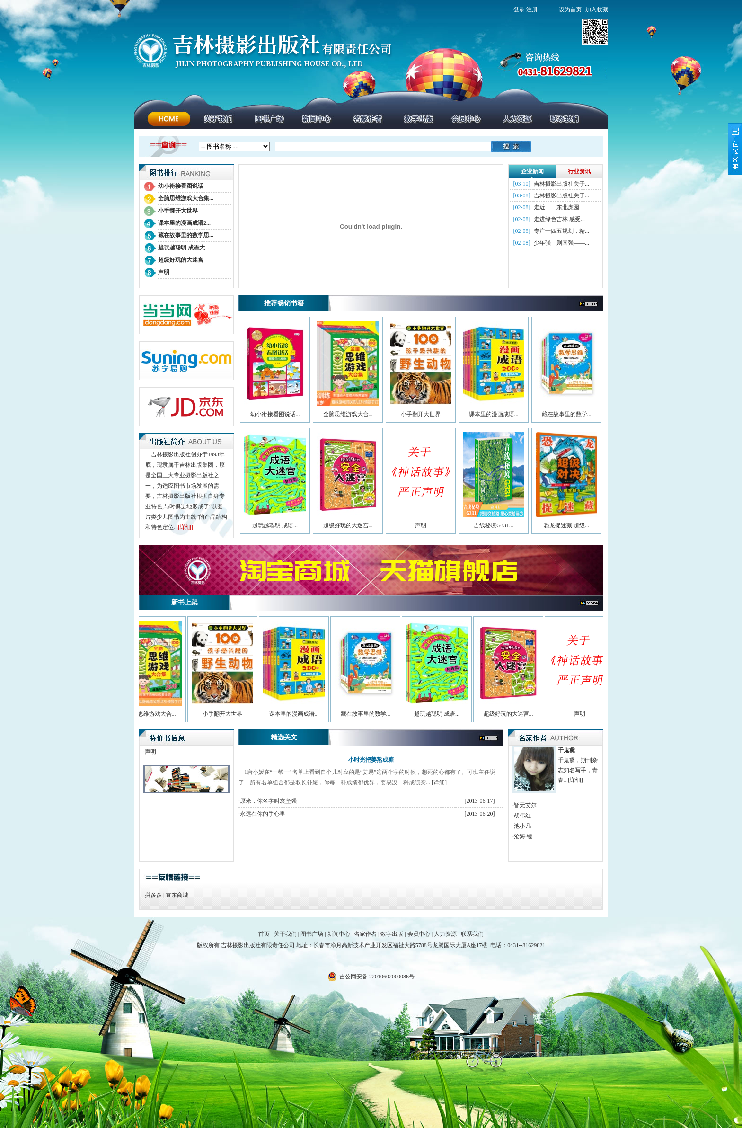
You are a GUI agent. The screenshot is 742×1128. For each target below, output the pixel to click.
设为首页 (570, 9)
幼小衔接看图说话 (180, 186)
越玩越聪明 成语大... (183, 247)
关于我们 (285, 934)
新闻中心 (338, 934)
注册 (532, 9)
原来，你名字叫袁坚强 (268, 801)
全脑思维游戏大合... (348, 414)
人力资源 (445, 934)
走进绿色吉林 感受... (559, 219)
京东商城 (177, 895)
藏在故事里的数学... (567, 414)
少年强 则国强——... (561, 243)
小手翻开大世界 (178, 210)
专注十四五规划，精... (561, 231)
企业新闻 (532, 171)
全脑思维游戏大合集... (185, 198)
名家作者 (365, 934)
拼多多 (153, 895)
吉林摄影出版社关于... (561, 183)
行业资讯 (579, 171)
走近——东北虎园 (556, 207)
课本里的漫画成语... (494, 414)
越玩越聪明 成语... (275, 525)
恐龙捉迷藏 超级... (566, 525)
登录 (519, 9)
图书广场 (311, 934)
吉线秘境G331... (493, 525)
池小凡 (522, 826)
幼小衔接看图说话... (275, 414)
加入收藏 (596, 9)
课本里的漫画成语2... (184, 223)
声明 (163, 272)
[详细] (185, 527)
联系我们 (472, 934)
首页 (264, 934)
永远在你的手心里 (262, 813)
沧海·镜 (523, 836)
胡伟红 (522, 815)
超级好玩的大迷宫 (180, 260)
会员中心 (418, 934)
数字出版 (391, 934)
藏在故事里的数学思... (185, 235)
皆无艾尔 (525, 805)
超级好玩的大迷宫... (348, 525)
